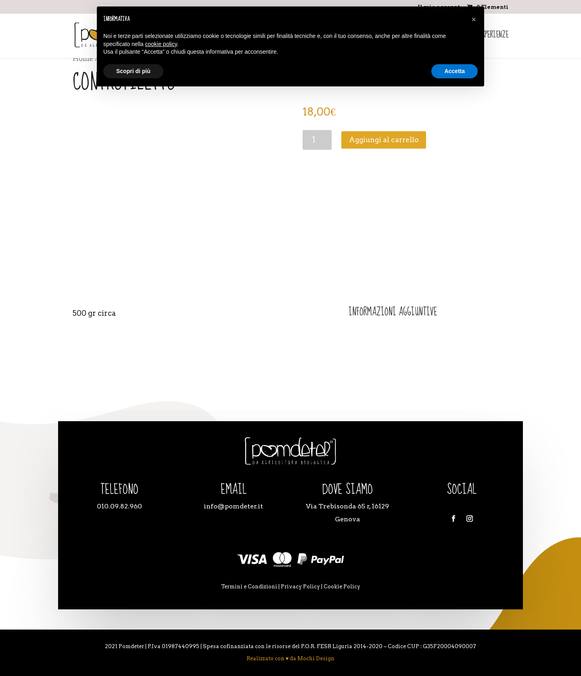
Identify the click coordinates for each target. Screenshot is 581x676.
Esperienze (493, 37)
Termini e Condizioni (249, 587)
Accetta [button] (454, 71)
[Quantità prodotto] (317, 140)
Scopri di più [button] (133, 71)
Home (83, 59)
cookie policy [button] (161, 44)
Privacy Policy (300, 587)
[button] (473, 19)
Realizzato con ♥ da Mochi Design (291, 658)
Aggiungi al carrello (383, 140)
